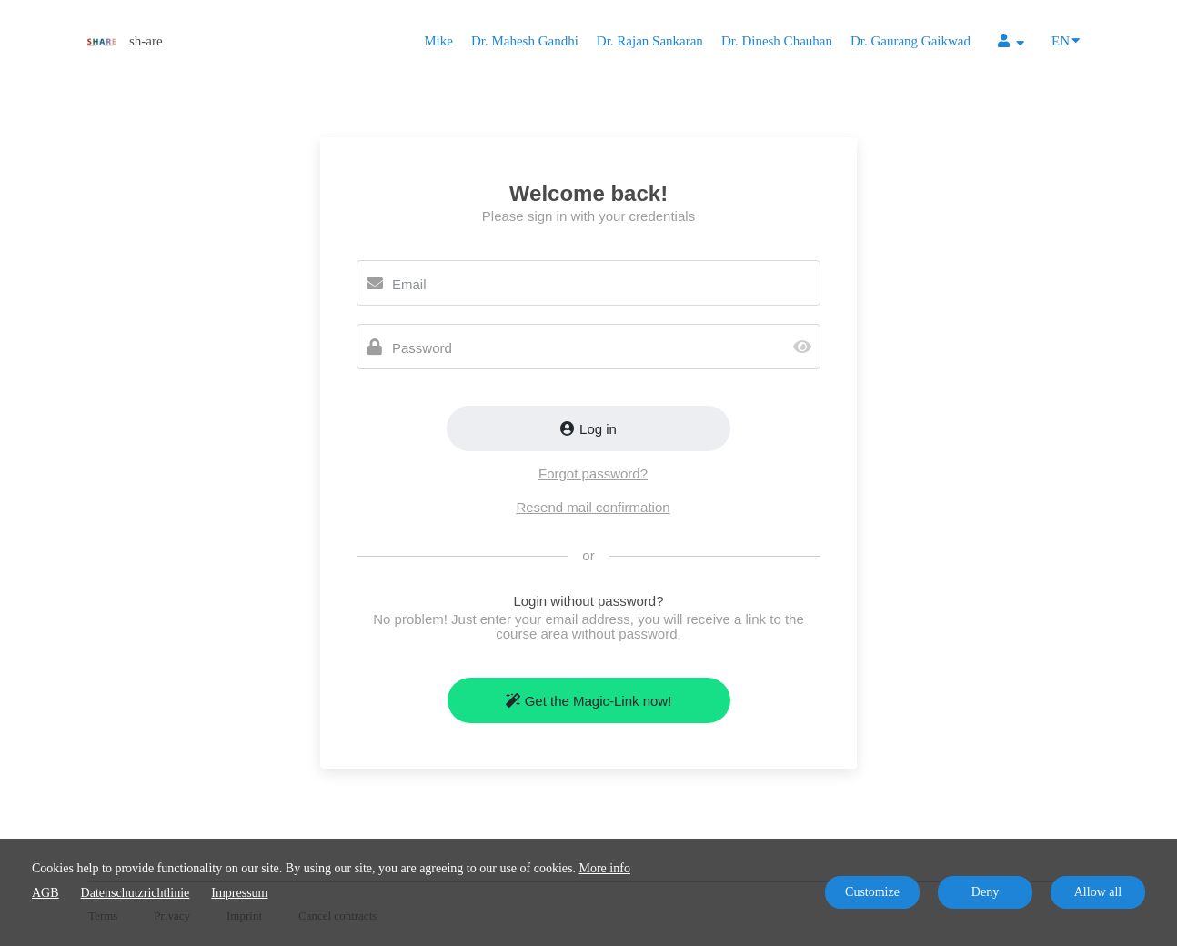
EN (1065, 39)
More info (604, 868)
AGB (45, 893)
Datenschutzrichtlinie (135, 893)
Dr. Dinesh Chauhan (776, 41)
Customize (872, 892)
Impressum (239, 893)
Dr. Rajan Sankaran (650, 41)
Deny (985, 892)
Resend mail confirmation (592, 507)
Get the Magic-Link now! (589, 701)
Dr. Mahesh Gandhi (524, 41)
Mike (438, 41)
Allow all (1098, 892)
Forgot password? (593, 473)
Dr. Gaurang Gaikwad (910, 41)
